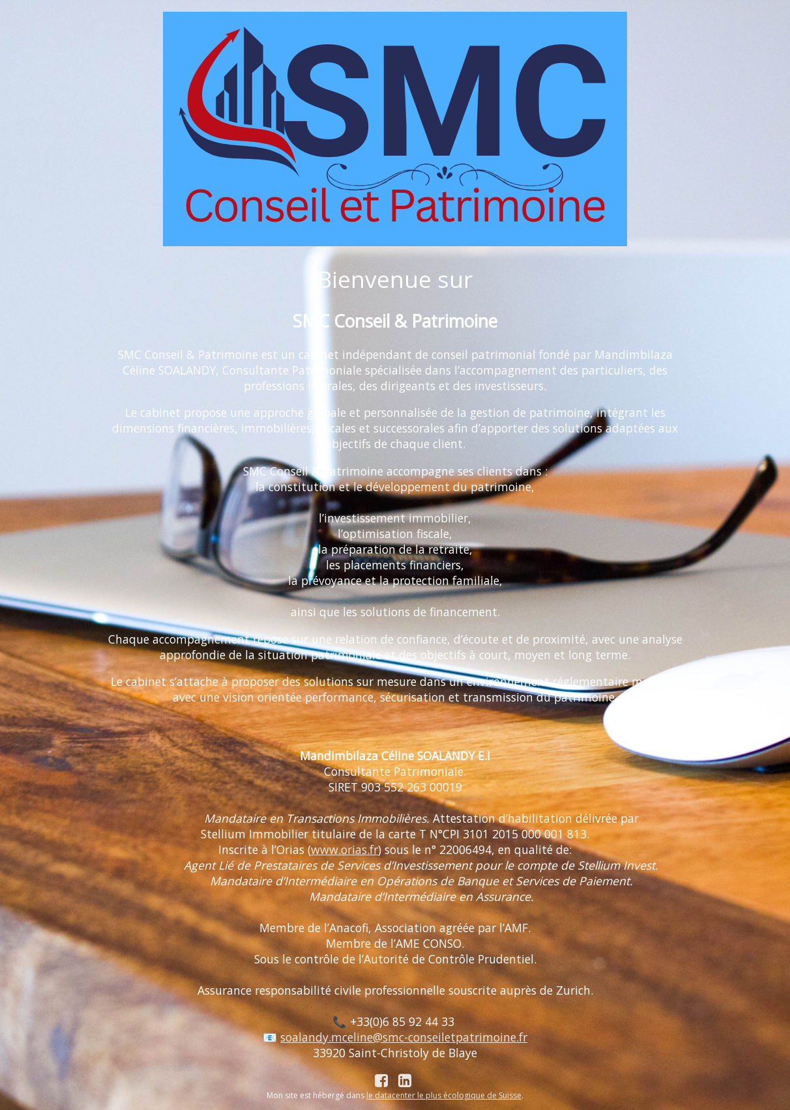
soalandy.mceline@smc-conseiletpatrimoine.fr (403, 1037)
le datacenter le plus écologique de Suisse (443, 1095)
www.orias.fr (344, 849)
